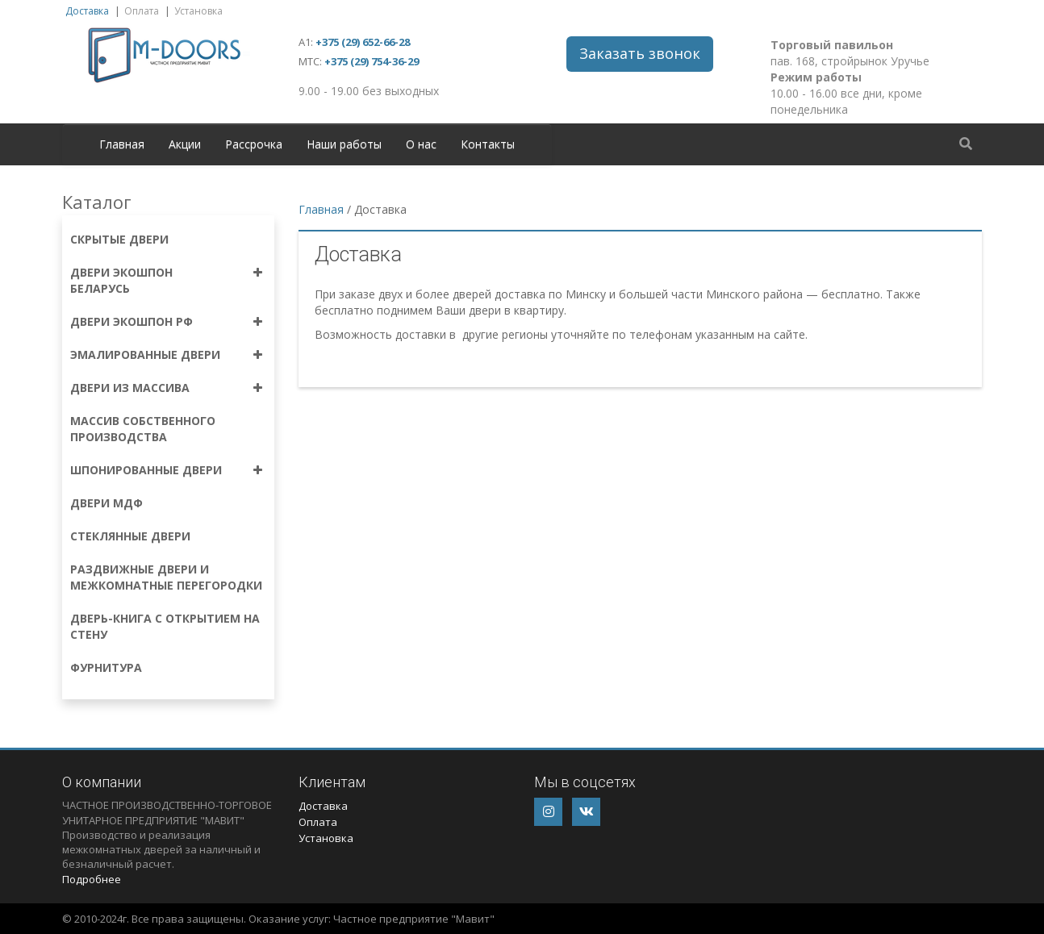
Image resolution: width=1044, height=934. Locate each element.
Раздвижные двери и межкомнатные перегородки (166, 577)
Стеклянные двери (130, 536)
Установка (198, 11)
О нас (421, 144)
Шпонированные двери (146, 469)
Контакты (488, 144)
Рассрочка (253, 144)
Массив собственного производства (142, 428)
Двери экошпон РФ (131, 321)
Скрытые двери (119, 239)
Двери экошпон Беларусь (121, 280)
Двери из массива (130, 387)
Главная (121, 144)
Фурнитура (106, 667)
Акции (185, 144)
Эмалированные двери (145, 354)
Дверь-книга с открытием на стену (165, 626)
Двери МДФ (106, 503)
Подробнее (91, 879)
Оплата (141, 11)
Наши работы (344, 144)
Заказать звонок (639, 53)
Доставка (87, 11)
